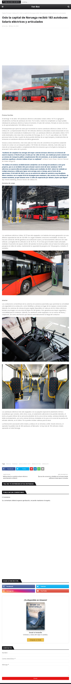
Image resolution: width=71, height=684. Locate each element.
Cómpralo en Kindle (35, 640)
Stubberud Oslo (36, 464)
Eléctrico (8, 464)
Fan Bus (35, 6)
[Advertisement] (35, 44)
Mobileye (15, 464)
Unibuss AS (15, 13)
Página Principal (6, 13)
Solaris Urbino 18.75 (24, 464)
